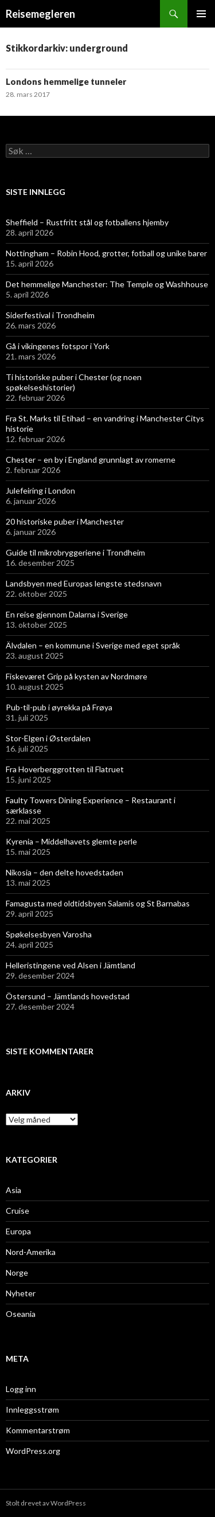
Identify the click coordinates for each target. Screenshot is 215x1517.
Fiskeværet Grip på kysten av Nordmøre (76, 676)
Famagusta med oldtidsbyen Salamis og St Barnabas (98, 903)
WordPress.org (33, 1451)
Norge (17, 1272)
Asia (13, 1190)
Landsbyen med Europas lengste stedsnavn (84, 583)
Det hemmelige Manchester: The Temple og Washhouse (107, 284)
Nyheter (21, 1293)
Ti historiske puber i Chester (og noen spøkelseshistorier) (74, 382)
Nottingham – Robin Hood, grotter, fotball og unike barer (106, 253)
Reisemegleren (40, 13)
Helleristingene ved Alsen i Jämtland (70, 965)
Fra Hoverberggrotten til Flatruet (65, 769)
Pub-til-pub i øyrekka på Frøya (59, 707)
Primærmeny (201, 14)
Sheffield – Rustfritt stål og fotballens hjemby (87, 222)
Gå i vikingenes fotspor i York (58, 346)
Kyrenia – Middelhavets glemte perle (71, 841)
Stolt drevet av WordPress (46, 1503)
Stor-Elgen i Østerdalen (48, 738)
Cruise (17, 1210)
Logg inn (21, 1389)
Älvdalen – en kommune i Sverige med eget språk (93, 645)
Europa (18, 1231)
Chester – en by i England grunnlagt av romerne (90, 459)
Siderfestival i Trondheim (50, 315)
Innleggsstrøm (32, 1409)
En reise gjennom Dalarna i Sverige (67, 614)
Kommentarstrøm (38, 1430)
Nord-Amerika (31, 1252)
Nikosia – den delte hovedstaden (64, 872)
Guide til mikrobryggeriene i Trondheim (75, 552)
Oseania (21, 1314)
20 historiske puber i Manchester (65, 521)
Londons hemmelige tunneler (66, 81)
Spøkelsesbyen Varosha (49, 934)
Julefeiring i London (40, 490)
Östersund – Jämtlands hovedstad (68, 996)
